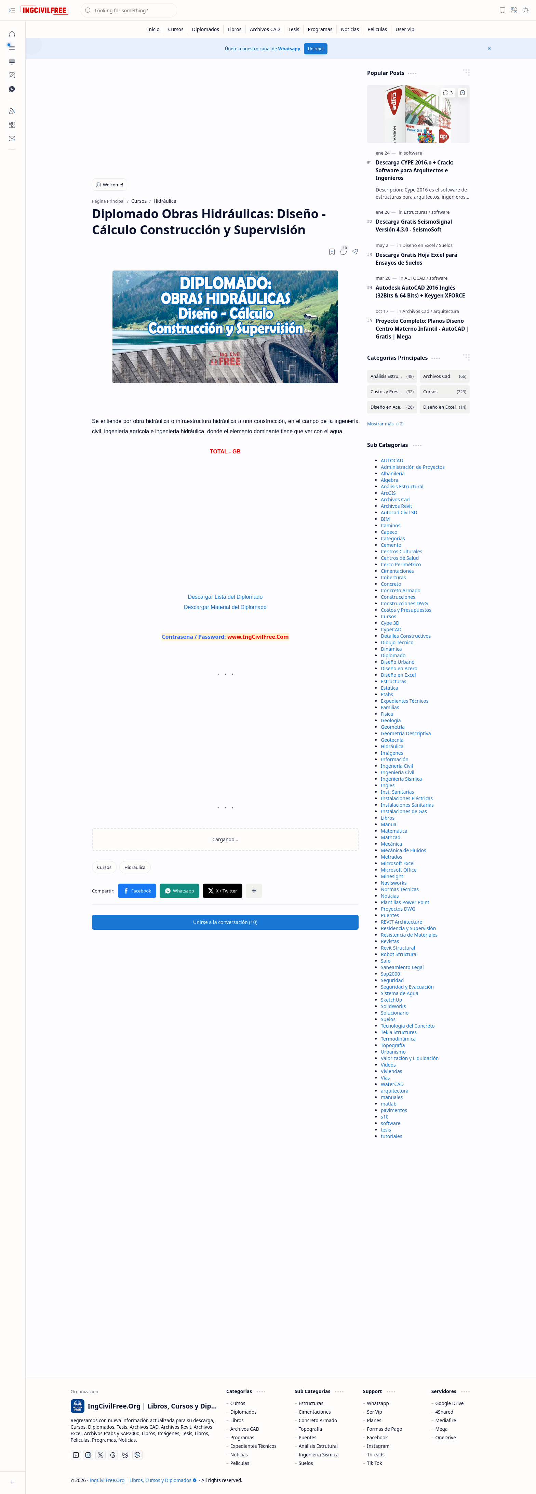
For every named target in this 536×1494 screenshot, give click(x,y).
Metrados (391, 857)
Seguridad (392, 980)
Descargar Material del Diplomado (225, 607)
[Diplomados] (206, 29)
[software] (413, 153)
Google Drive (449, 1403)
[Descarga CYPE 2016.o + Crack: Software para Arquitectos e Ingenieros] (418, 114)
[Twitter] (100, 1455)
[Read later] (332, 252)
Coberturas (393, 577)
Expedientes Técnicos (404, 701)
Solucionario (395, 1012)
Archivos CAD (244, 1429)
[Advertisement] (225, 117)
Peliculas (239, 1463)
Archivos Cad (395, 499)
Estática (389, 688)
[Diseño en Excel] (420, 245)
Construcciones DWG (404, 603)
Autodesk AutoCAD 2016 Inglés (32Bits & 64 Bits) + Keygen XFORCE (420, 291)
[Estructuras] (417, 212)
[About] (12, 125)
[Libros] (235, 29)
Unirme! (315, 49)
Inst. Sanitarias (397, 792)
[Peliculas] (377, 29)
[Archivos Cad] (417, 311)
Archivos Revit (396, 506)
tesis (386, 1129)
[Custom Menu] (12, 75)
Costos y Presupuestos (406, 610)
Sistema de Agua (399, 993)
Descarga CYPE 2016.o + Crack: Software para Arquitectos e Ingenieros (414, 170)
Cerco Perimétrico (401, 564)
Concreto (391, 584)
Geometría (393, 727)
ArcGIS (388, 493)
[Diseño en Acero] (392, 407)
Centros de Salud (400, 558)
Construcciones (398, 597)
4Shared (444, 1412)
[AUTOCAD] (416, 278)
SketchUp (391, 999)
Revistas (390, 941)
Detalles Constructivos (406, 636)
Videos (388, 1064)
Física (387, 714)
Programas (242, 1437)
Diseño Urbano (398, 662)
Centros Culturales (401, 551)
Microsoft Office (398, 870)
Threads (376, 1454)
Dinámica (391, 649)
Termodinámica (398, 1038)
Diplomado (393, 655)
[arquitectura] (446, 311)
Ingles (387, 785)
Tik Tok (374, 1463)
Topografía (393, 1045)
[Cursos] (176, 29)
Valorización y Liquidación (410, 1058)
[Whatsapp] (137, 1455)
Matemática (394, 831)
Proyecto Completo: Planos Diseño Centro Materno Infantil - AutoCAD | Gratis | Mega (422, 328)
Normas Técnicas (400, 889)
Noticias (390, 896)
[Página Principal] (12, 34)
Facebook (377, 1437)
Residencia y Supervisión (408, 928)
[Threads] (113, 1455)
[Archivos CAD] (265, 29)
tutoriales (391, 1136)
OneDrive (445, 1437)
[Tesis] (294, 29)
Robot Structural (399, 954)
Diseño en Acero (399, 668)
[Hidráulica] (135, 867)
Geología (391, 720)
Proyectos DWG (398, 908)
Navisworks (393, 883)
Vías (385, 1077)
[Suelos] (446, 245)
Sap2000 (390, 973)
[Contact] (12, 138)
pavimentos (394, 1110)
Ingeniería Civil (397, 772)
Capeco (389, 532)
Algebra (389, 480)
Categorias (393, 538)
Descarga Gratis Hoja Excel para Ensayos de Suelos (416, 258)
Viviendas (391, 1071)
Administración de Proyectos (413, 467)
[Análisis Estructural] (392, 376)
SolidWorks (393, 1006)
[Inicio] (153, 29)
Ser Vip (374, 1412)
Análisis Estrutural (318, 1446)
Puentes (390, 915)
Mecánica (391, 844)
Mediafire (445, 1420)
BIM (385, 519)
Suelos (388, 1019)
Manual (389, 824)
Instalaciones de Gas (404, 811)
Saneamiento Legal (402, 967)
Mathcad (390, 837)
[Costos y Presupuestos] (392, 391)
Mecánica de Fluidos (403, 850)
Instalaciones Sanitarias (407, 805)
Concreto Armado (400, 590)
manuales (392, 1097)
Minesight (392, 876)
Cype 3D (390, 623)
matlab (389, 1103)
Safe (385, 960)
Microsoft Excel (398, 863)
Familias (390, 707)
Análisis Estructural (402, 486)
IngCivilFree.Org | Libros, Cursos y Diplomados (143, 1480)
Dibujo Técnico (397, 642)
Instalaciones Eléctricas (407, 798)
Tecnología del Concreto (408, 1025)
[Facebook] (76, 1455)
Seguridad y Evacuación (407, 986)
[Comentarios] (448, 92)
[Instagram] (88, 1455)
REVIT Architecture (401, 921)
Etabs (387, 694)
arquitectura (394, 1090)
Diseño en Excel (398, 675)
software (390, 1123)
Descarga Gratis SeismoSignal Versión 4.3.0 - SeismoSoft (414, 225)
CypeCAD (391, 629)
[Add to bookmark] (462, 92)
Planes (374, 1420)
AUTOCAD (392, 460)
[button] (12, 10)
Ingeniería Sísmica (401, 779)
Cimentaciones (397, 571)
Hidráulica (392, 746)
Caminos (390, 525)
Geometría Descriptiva (406, 733)
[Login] (12, 111)
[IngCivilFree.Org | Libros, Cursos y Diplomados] (44, 10)
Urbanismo (393, 1051)
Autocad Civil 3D (399, 512)
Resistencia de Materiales (409, 934)
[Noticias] (350, 29)
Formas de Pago (384, 1429)
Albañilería (393, 473)
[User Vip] (404, 29)
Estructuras (393, 681)
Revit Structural (398, 947)
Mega (441, 1429)
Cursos (388, 616)
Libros (387, 818)
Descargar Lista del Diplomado (225, 597)
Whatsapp (289, 48)
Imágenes (392, 753)
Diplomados (243, 1412)
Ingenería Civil (397, 766)
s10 (385, 1116)
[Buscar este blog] (129, 10)
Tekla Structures (399, 1032)
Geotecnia (392, 740)
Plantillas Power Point (405, 902)
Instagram (378, 1446)
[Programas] (320, 29)
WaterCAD (392, 1084)
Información (394, 759)
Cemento (391, 545)
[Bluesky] (125, 1455)
